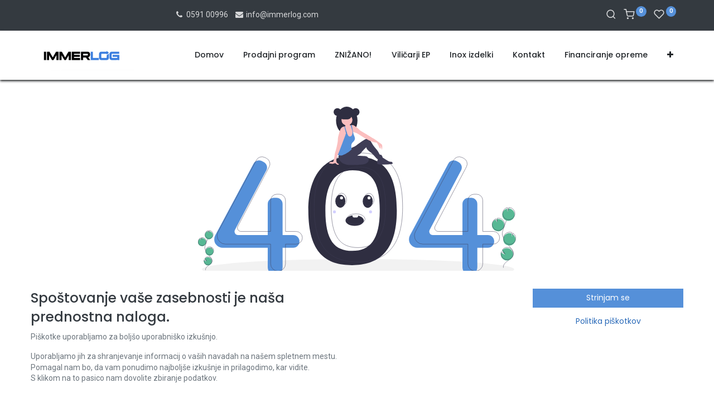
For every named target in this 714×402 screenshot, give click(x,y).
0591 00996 (201, 14)
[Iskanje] (611, 15)
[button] (670, 55)
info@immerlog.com (276, 14)
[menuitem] (209, 55)
